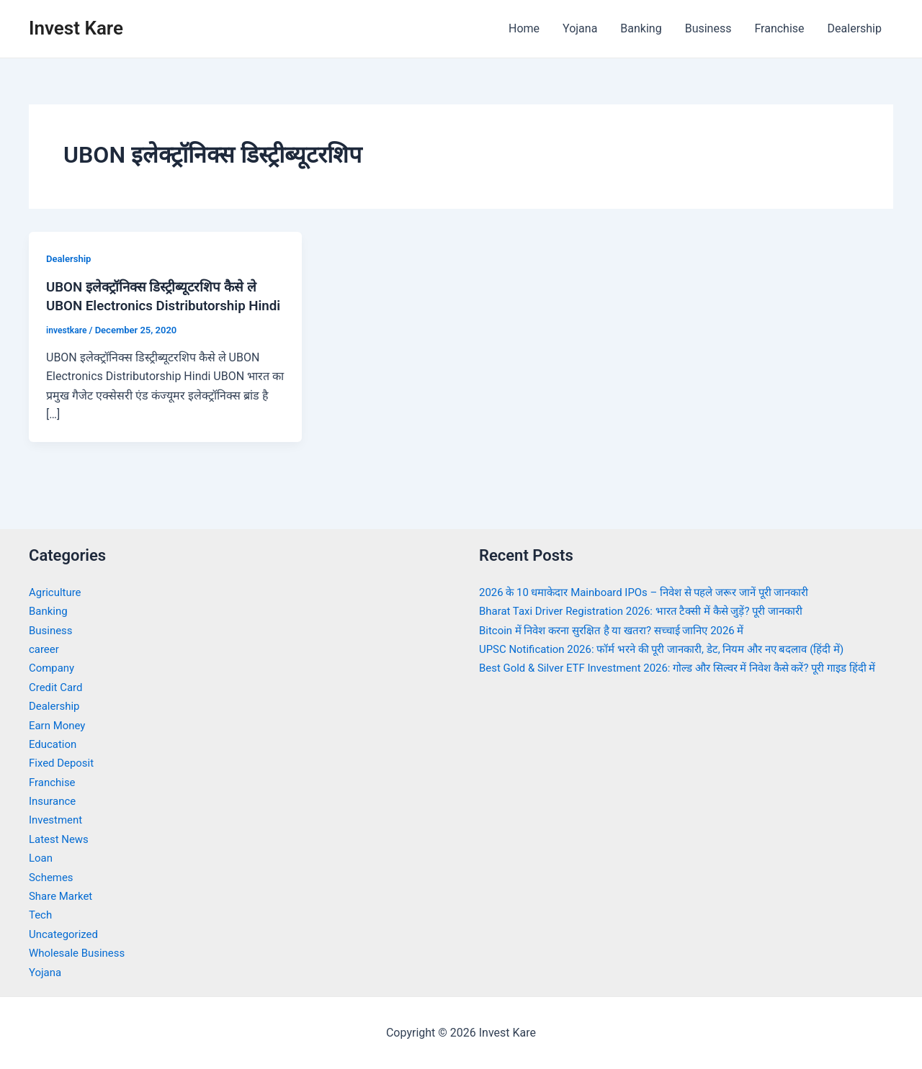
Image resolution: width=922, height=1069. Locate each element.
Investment (57, 820)
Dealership (855, 28)
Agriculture (57, 592)
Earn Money (59, 725)
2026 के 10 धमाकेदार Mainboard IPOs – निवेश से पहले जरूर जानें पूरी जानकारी (657, 592)
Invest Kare (76, 28)
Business (708, 28)
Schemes (52, 877)
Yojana (580, 28)
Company (53, 668)
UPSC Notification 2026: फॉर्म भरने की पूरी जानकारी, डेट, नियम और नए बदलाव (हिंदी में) (675, 649)
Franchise (779, 28)
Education (54, 744)
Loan (41, 858)
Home (524, 28)
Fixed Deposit (63, 763)
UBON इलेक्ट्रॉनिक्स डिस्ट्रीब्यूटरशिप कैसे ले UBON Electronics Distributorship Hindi (159, 305)
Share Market (63, 896)
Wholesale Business (80, 953)
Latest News (61, 839)
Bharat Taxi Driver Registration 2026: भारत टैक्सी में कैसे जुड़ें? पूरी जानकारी (652, 611)
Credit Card (57, 687)
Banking (640, 28)
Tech (41, 915)
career (45, 649)
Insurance (54, 801)
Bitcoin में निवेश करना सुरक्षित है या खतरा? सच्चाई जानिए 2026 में (621, 630)
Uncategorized (66, 934)
